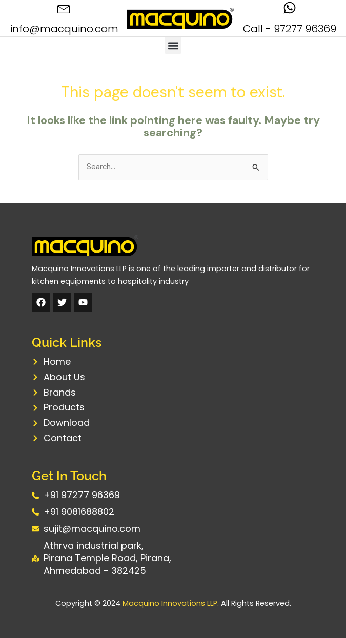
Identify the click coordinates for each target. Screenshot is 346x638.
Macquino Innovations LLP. (171, 603)
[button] (173, 45)
